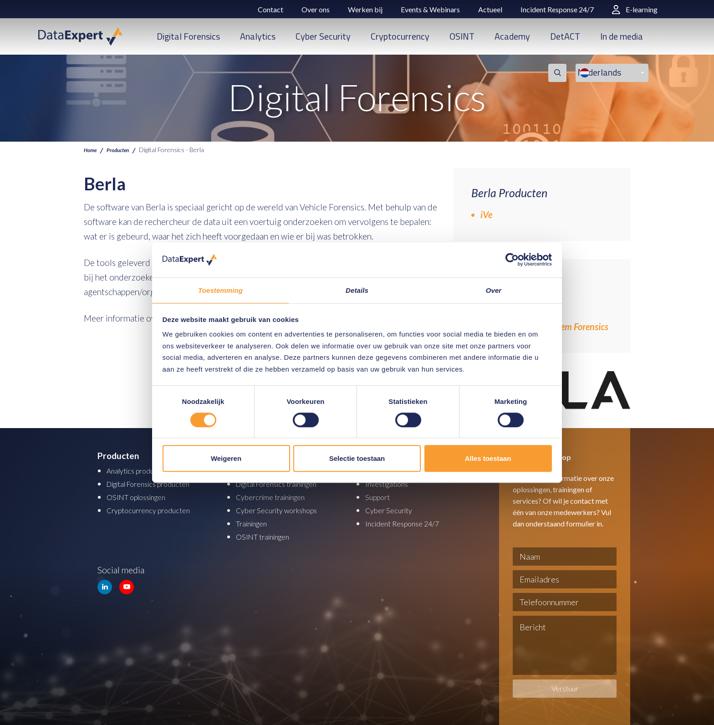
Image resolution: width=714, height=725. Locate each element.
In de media (621, 36)
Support (380, 495)
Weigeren (226, 459)
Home (92, 149)
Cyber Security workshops (285, 508)
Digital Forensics (188, 36)
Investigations (391, 483)
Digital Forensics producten (158, 483)
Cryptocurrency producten (156, 508)
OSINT (461, 36)
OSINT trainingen (268, 534)
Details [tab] (357, 290)
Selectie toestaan (357, 459)
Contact (270, 9)
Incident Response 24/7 (557, 9)
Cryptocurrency (400, 36)
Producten (124, 149)
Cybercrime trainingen (277, 495)
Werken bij (365, 9)
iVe (486, 214)
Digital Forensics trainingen (287, 483)
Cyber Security (323, 36)
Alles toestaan (488, 459)
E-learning (635, 9)
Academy (512, 36)
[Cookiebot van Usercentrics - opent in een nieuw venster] (512, 259)
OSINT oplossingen (142, 495)
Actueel (490, 9)
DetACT (565, 36)
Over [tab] (494, 290)
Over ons (315, 9)
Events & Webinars (430, 9)
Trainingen (255, 521)
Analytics (257, 36)
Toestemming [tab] (220, 290)
